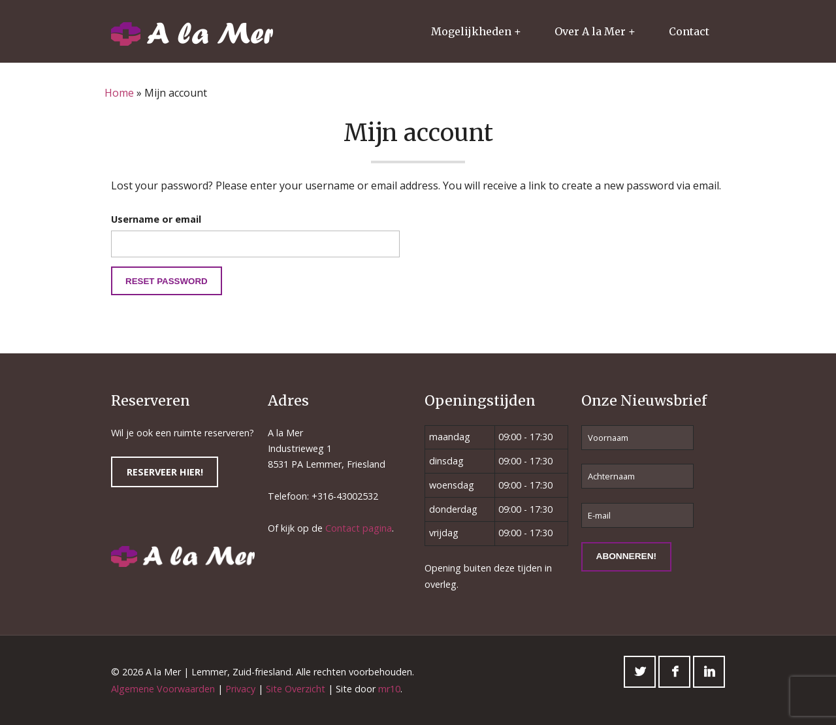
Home (119, 93)
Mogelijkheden (471, 31)
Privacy (240, 689)
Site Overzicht (295, 689)
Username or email (156, 219)
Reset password (166, 281)
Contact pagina (358, 528)
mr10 (389, 689)
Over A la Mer (590, 31)
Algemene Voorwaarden (163, 689)
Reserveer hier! (165, 472)
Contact (689, 31)
